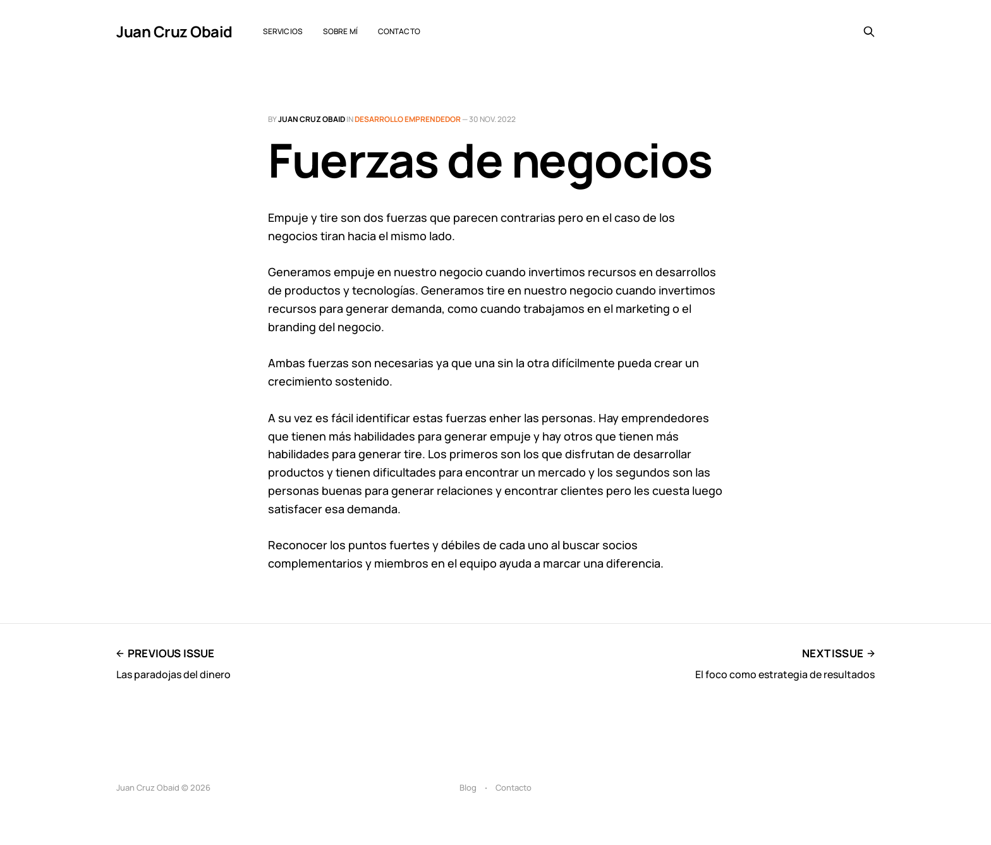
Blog (468, 787)
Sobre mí (340, 31)
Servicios (283, 31)
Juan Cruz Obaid (174, 31)
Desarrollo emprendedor (408, 119)
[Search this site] (869, 31)
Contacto (399, 31)
